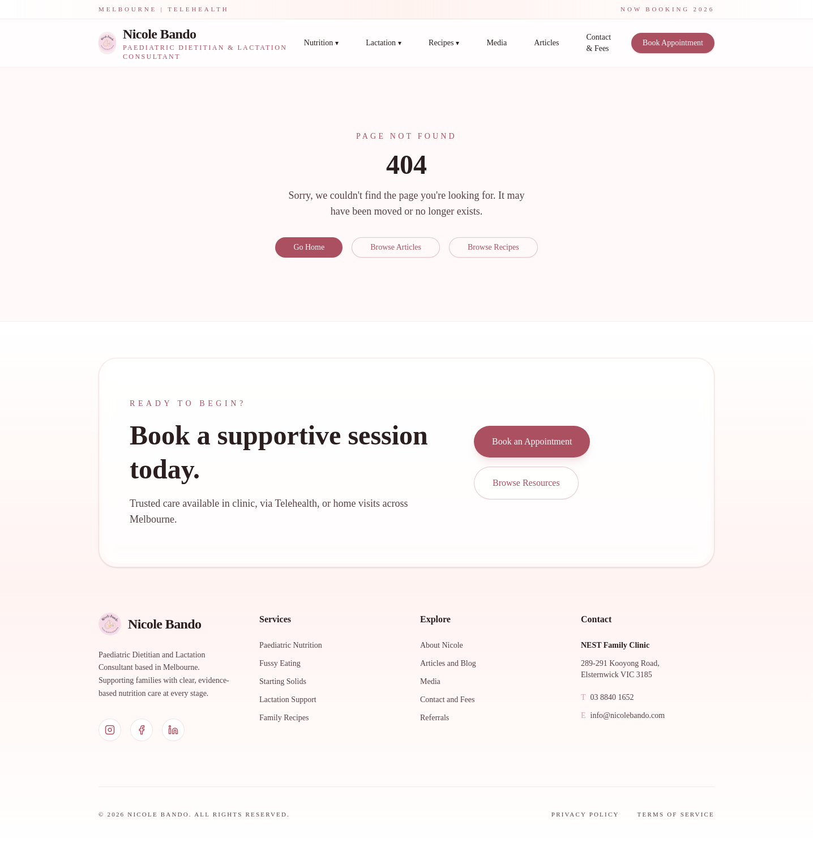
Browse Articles (395, 247)
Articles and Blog (448, 663)
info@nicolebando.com (623, 715)
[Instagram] (110, 730)
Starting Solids (282, 681)
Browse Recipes (493, 247)
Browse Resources (526, 483)
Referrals (434, 717)
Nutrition (321, 43)
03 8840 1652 (607, 697)
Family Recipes (284, 717)
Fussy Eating (280, 663)
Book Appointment (673, 43)
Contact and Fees (447, 699)
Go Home (308, 247)
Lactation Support (287, 699)
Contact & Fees (599, 43)
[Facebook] (141, 730)
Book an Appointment (532, 441)
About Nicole (441, 645)
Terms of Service (675, 814)
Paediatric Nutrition (290, 645)
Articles (546, 43)
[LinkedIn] (173, 730)
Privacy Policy (585, 814)
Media (496, 43)
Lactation (383, 43)
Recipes (444, 43)
